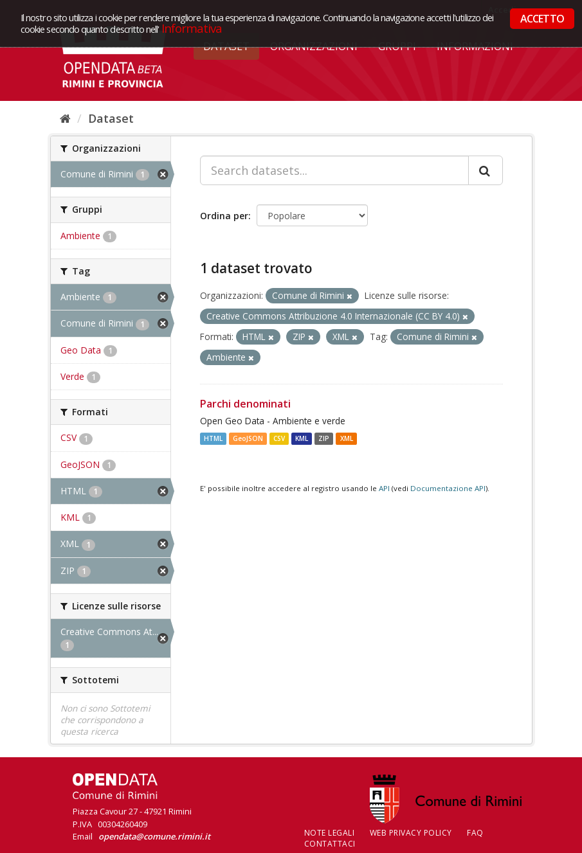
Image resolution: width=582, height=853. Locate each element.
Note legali (329, 832)
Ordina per (224, 216)
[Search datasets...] (334, 170)
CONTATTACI (330, 843)
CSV (279, 438)
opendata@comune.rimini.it (154, 836)
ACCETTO (542, 19)
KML (301, 438)
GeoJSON (248, 438)
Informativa (192, 28)
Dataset (111, 118)
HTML (213, 438)
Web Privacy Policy (411, 832)
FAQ (475, 832)
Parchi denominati (245, 404)
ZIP (323, 438)
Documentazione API (448, 488)
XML (346, 438)
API (384, 488)
